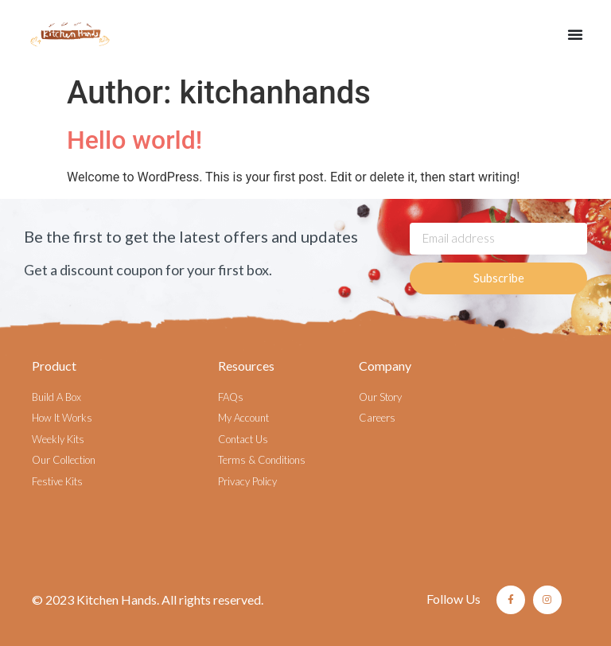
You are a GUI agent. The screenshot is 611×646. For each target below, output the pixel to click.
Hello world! (134, 140)
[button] (575, 34)
